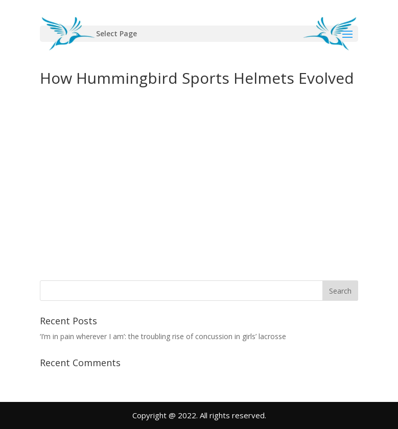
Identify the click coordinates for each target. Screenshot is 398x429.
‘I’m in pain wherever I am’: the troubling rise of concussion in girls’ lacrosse (163, 336)
